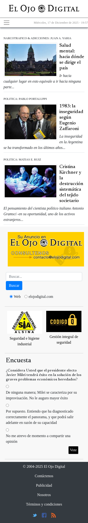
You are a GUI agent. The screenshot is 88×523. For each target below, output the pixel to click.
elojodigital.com (41, 297)
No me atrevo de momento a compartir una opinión (38, 438)
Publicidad (44, 485)
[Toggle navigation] (6, 22)
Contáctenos (44, 476)
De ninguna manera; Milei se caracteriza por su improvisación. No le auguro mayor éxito (41, 395)
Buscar (14, 285)
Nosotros (44, 495)
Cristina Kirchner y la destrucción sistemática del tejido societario (71, 183)
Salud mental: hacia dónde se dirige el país (71, 57)
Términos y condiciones (44, 504)
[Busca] (44, 276)
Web (17, 297)
